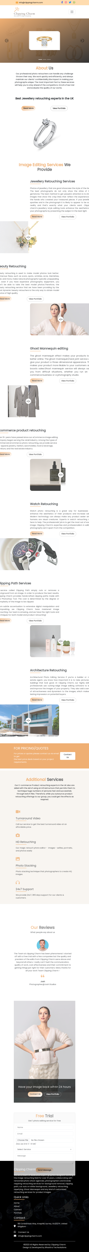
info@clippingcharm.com (31, 2)
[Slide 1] (40, 59)
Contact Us (68, 756)
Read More (28, 108)
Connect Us (23, 1232)
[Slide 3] (49, 59)
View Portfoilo (59, 108)
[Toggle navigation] (72, 11)
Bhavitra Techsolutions (55, 1247)
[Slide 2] (44, 59)
